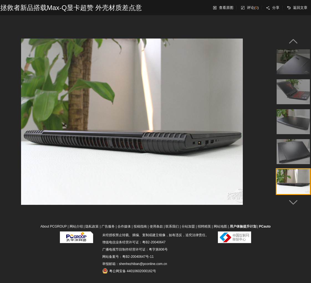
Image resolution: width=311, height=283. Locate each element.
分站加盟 (188, 226)
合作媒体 (124, 226)
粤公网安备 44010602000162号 (129, 271)
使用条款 (156, 226)
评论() (253, 8)
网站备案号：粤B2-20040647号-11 (128, 257)
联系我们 (172, 226)
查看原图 (226, 8)
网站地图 (220, 226)
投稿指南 (140, 226)
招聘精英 (204, 226)
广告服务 (108, 226)
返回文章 (300, 8)
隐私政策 (92, 226)
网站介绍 (76, 226)
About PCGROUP (53, 226)
